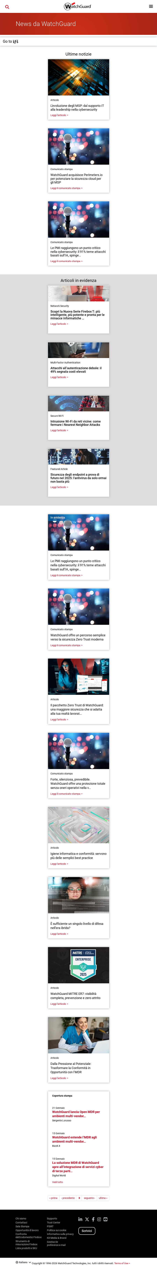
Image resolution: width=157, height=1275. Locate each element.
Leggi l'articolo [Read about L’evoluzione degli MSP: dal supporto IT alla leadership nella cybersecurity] (58, 115)
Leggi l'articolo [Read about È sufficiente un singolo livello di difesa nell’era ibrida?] (58, 933)
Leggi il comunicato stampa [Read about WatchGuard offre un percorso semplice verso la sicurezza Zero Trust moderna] (65, 645)
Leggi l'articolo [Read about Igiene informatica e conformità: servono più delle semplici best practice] (58, 863)
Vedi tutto (57, 1182)
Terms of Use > (122, 1263)
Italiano (23, 1262)
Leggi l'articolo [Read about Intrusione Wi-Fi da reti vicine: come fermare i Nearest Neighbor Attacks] (58, 430)
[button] (151, 6)
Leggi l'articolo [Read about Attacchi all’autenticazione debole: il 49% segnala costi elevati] (58, 377)
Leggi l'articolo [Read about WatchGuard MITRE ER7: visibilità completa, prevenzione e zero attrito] (58, 1004)
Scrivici (87, 1231)
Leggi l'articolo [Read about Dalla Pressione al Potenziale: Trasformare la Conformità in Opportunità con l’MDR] (58, 1078)
